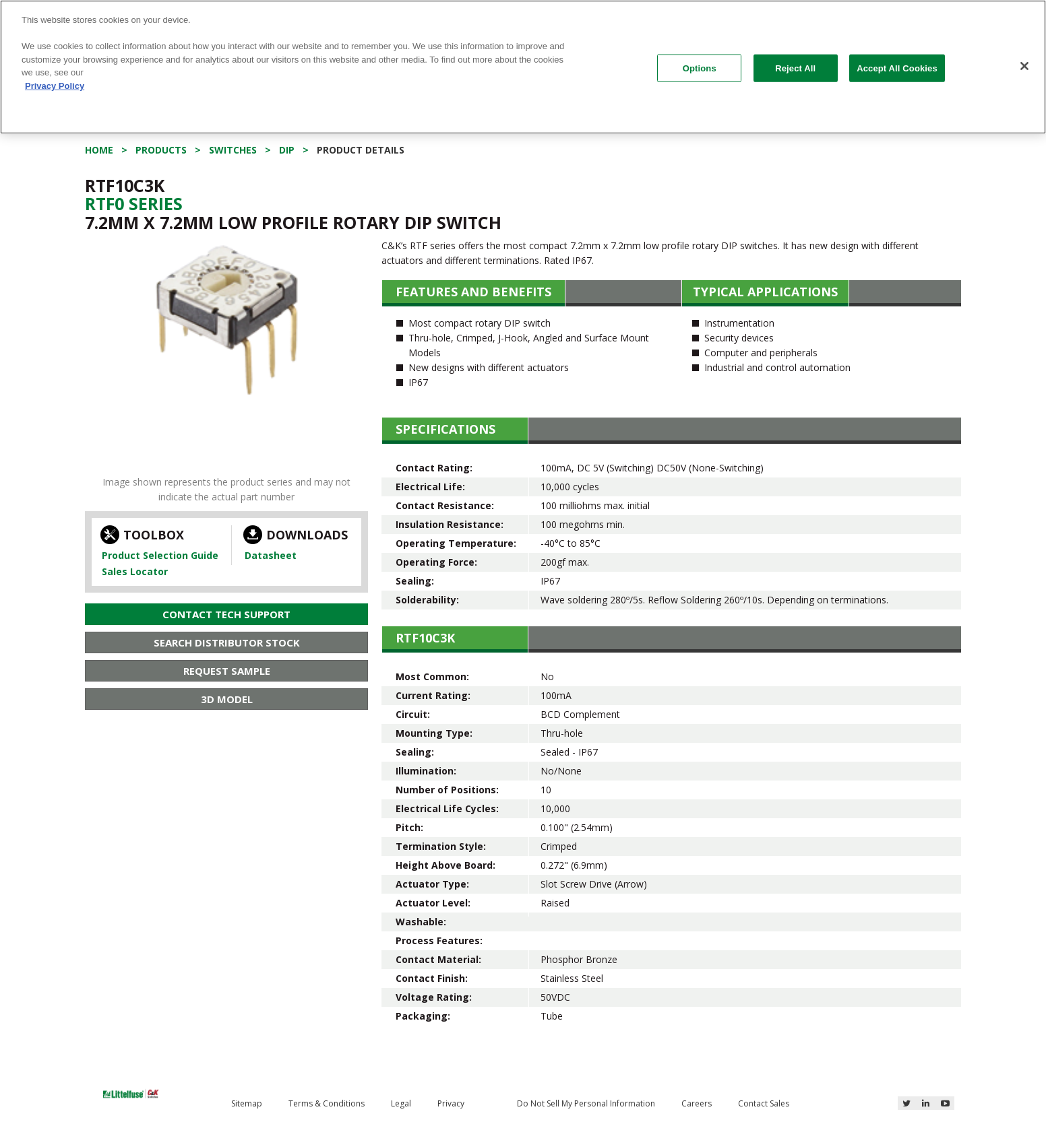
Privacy (450, 1103)
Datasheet (271, 555)
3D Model (227, 699)
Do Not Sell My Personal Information (586, 1103)
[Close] (1024, 66)
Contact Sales (763, 1103)
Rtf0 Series (134, 203)
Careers (696, 1103)
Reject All (795, 68)
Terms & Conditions (326, 1103)
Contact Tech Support (226, 614)
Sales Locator (135, 571)
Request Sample (226, 670)
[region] (523, 67)
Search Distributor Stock (227, 642)
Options (699, 68)
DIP (287, 149)
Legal (401, 1103)
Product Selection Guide (160, 555)
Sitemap (246, 1103)
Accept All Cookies (897, 68)
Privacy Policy (54, 86)
